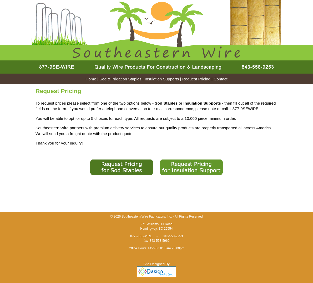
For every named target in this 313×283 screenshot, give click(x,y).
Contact (220, 79)
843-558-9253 (173, 236)
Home (90, 79)
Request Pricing (196, 79)
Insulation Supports (162, 79)
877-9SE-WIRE (141, 236)
